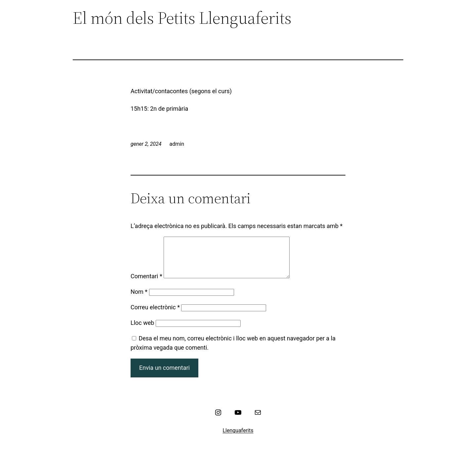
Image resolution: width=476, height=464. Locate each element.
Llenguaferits (238, 438)
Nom (139, 299)
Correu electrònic (155, 315)
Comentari (146, 284)
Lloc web (142, 330)
